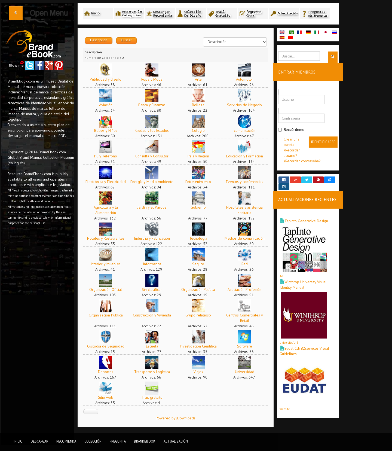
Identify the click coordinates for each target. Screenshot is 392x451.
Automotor (247, 79)
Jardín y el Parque (154, 207)
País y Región (201, 156)
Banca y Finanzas (154, 104)
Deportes (108, 371)
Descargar (39, 441)
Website (287, 404)
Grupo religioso (201, 315)
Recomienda (66, 441)
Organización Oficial (108, 289)
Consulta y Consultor (154, 156)
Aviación (108, 104)
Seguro (201, 263)
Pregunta (118, 441)
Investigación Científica (200, 346)
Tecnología (201, 238)
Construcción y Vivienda (155, 315)
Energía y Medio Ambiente (154, 181)
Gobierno (201, 207)
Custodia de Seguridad (108, 346)
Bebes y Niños (108, 130)
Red (247, 263)
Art (284, 271)
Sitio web (108, 397)
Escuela (154, 346)
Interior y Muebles (108, 263)
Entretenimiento (201, 181)
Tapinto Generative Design (308, 216)
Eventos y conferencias (247, 181)
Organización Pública (108, 315)
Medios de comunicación (247, 238)
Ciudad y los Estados (154, 130)
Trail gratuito (154, 397)
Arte (200, 79)
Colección (93, 441)
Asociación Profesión (247, 289)
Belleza (201, 104)
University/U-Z (291, 338)
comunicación (247, 130)
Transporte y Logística (154, 371)
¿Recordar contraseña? (304, 161)
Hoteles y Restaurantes (108, 238)
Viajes (201, 371)
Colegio (200, 130)
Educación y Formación (247, 156)
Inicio (18, 441)
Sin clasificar (155, 289)
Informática (154, 263)
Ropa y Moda (154, 79)
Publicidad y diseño (108, 79)
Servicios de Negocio (247, 104)
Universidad (247, 371)
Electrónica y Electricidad (108, 181)
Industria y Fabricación (155, 238)
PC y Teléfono (108, 156)
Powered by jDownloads (178, 418)
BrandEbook (144, 441)
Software (247, 346)
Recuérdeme (294, 129)
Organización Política (201, 289)
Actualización (176, 441)
